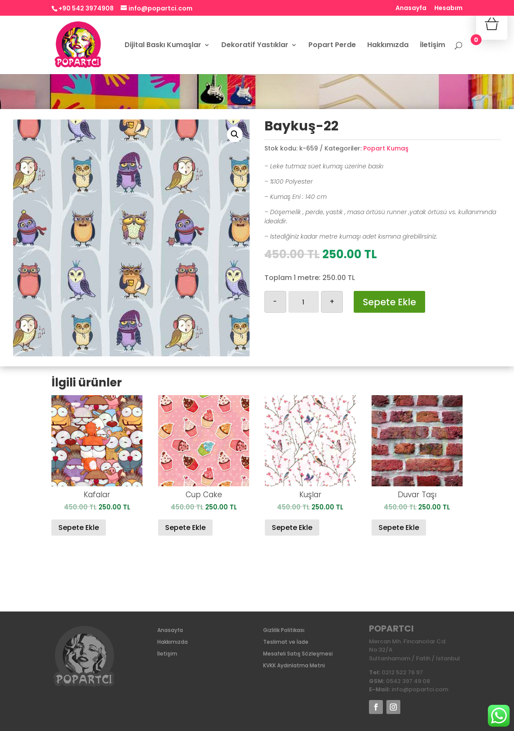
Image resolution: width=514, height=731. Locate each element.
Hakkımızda (388, 46)
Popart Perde (332, 46)
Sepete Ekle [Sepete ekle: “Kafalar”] (78, 528)
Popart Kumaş (386, 148)
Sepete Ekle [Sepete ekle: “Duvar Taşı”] (399, 528)
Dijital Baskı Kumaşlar (163, 46)
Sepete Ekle (389, 302)
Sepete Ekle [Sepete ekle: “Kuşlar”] (292, 528)
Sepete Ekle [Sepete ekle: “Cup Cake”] (185, 528)
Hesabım (448, 8)
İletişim (432, 46)
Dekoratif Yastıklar (254, 46)
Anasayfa (411, 8)
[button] (235, 134)
